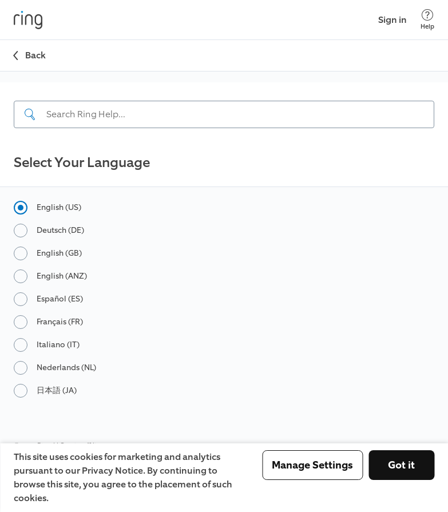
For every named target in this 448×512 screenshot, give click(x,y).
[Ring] (28, 20)
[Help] (427, 19)
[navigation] (224, 110)
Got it (401, 465)
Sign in (392, 20)
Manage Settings (312, 465)
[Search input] (224, 114)
